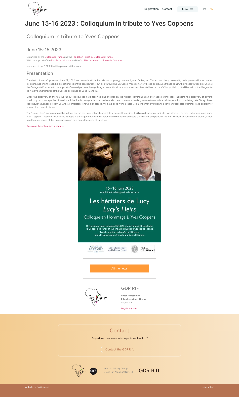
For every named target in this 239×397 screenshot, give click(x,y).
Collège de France (54, 57)
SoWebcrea (43, 387)
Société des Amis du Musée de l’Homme (101, 60)
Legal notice (207, 387)
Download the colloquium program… (45, 126)
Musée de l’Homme (61, 60)
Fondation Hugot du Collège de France (93, 57)
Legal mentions (129, 308)
